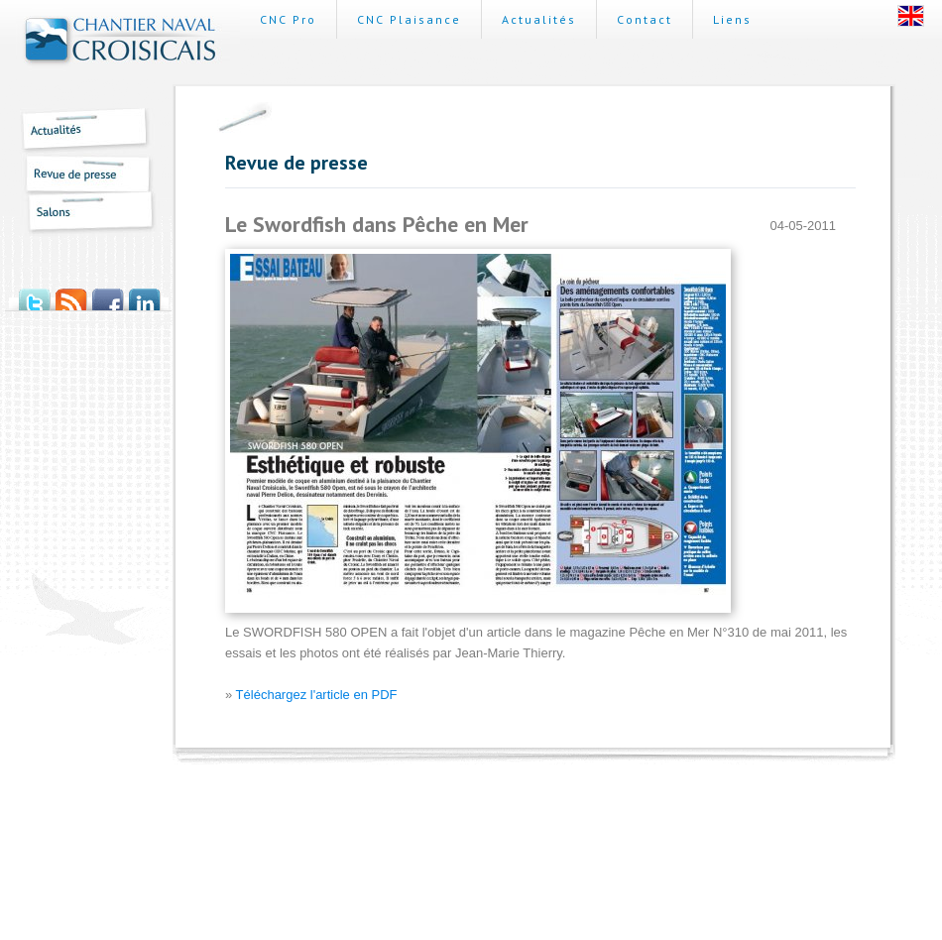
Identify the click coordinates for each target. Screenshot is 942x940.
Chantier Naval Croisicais (120, 42)
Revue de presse (80, 173)
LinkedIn (144, 293)
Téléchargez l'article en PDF (317, 694)
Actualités (80, 131)
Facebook (107, 293)
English (910, 16)
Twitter (34, 293)
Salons (80, 214)
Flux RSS (71, 293)
